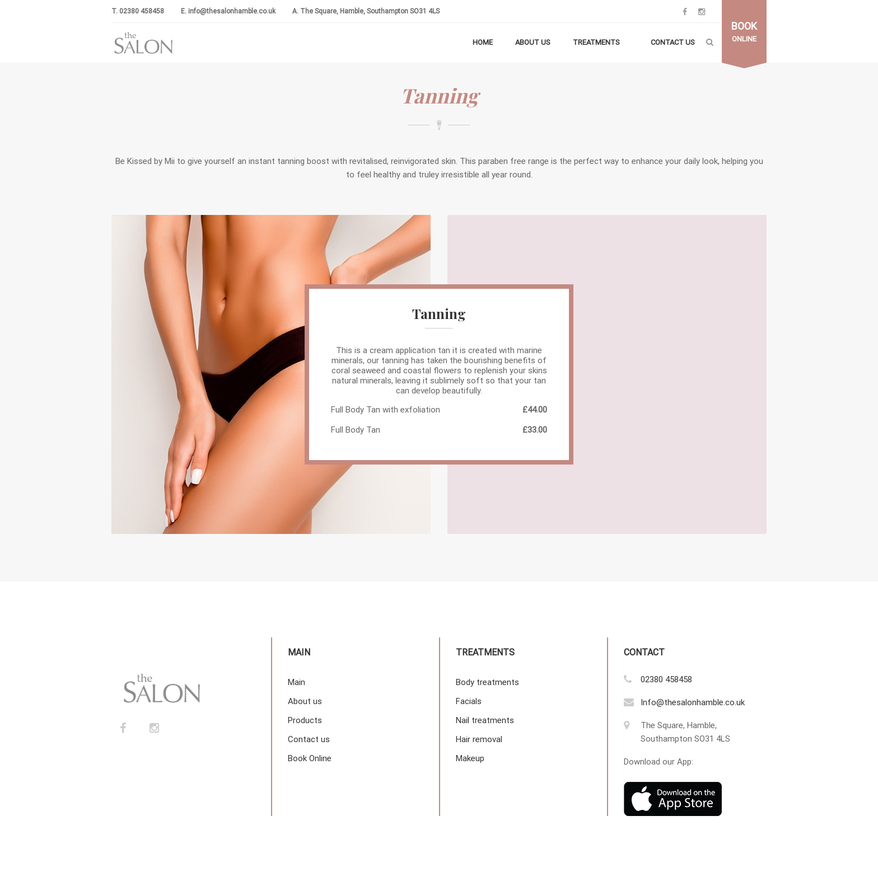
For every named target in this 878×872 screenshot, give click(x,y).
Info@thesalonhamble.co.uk (693, 702)
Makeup (470, 758)
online (744, 32)
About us (532, 42)
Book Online (309, 758)
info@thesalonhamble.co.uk (231, 11)
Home (483, 42)
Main (296, 682)
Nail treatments (485, 720)
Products (305, 720)
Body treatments (487, 682)
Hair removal (479, 739)
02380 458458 (141, 11)
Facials (469, 701)
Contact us (673, 42)
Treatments (596, 42)
